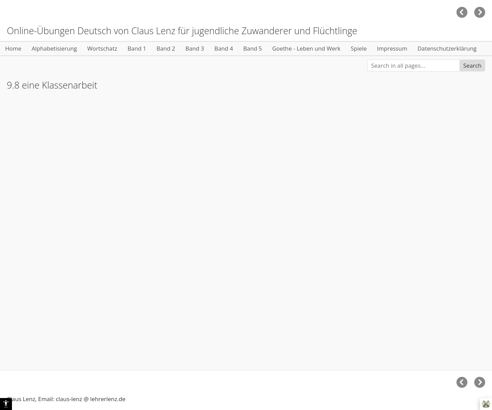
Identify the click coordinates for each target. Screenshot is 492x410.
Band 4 (223, 48)
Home (13, 48)
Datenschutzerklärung (447, 48)
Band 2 (165, 48)
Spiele (359, 48)
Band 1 (136, 48)
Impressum (392, 48)
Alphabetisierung (54, 48)
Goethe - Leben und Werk (306, 48)
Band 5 (252, 48)
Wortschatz (102, 48)
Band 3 (195, 48)
